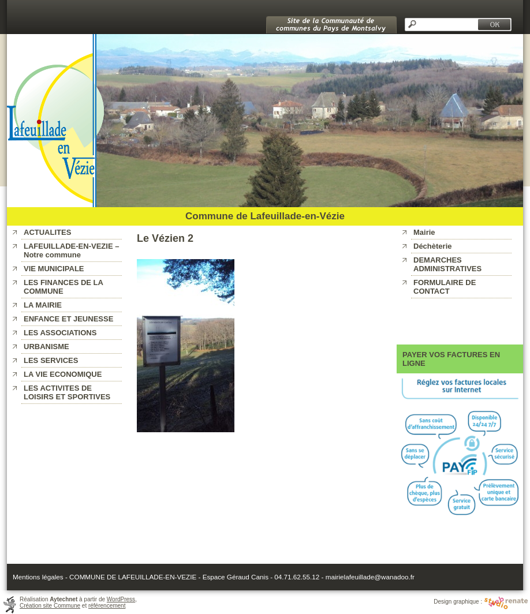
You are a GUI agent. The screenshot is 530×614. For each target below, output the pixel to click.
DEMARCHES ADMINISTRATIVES (447, 264)
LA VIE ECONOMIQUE (63, 374)
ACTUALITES (47, 232)
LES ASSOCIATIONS (60, 332)
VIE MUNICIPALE (54, 268)
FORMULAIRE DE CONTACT (444, 286)
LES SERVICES (51, 360)
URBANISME (46, 346)
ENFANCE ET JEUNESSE (68, 319)
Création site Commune (50, 605)
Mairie (424, 232)
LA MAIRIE (43, 305)
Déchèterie (432, 246)
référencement (106, 605)
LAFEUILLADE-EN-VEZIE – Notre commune (71, 250)
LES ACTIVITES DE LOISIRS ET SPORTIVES (67, 392)
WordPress (121, 599)
